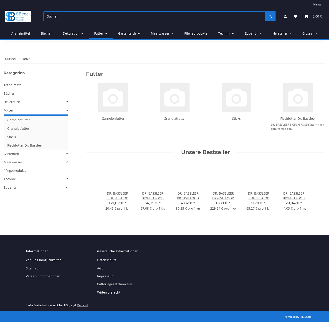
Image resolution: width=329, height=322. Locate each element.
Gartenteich (13, 154)
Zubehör (10, 187)
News (317, 4)
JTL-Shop (305, 317)
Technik (9, 179)
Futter (8, 110)
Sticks (236, 118)
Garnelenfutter (113, 118)
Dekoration (12, 102)
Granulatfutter (175, 118)
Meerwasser (13, 162)
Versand (82, 305)
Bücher (9, 93)
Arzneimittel (13, 85)
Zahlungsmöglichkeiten (43, 260)
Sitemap (32, 268)
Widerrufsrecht (108, 292)
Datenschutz (106, 260)
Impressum (105, 276)
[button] (285, 16)
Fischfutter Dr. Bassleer (298, 118)
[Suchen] (154, 16)
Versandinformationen (43, 276)
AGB (100, 268)
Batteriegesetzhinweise (115, 284)
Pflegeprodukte (15, 170)
